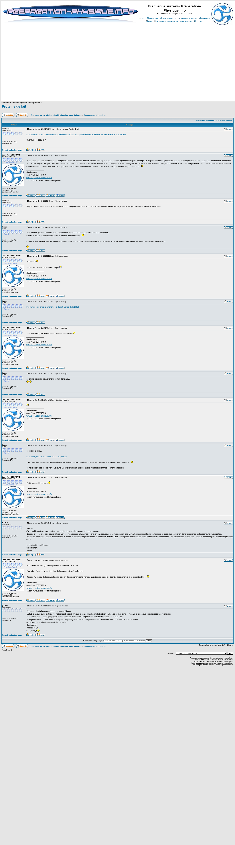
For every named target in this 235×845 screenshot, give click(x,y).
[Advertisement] (130, 92)
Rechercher (152, 18)
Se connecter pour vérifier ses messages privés (173, 21)
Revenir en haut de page (12, 150)
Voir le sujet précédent (205, 120)
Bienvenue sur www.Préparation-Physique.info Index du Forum (56, 115)
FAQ (142, 18)
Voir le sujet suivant (224, 120)
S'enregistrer (205, 18)
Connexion (199, 21)
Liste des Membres (168, 18)
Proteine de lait (14, 106)
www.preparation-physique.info (39, 178)
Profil (149, 21)
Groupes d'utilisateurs (187, 18)
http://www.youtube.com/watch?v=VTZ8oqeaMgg (46, 456)
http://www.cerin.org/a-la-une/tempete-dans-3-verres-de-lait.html (52, 307)
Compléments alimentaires (94, 115)
